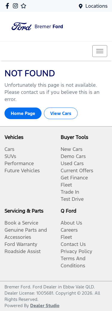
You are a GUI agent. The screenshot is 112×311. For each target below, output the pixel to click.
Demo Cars (73, 156)
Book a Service (21, 223)
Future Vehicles (22, 170)
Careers (69, 230)
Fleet (66, 184)
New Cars (71, 149)
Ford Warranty (20, 244)
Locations (96, 6)
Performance (19, 163)
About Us (71, 223)
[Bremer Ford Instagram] (17, 6)
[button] (99, 51)
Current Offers (77, 170)
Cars (9, 149)
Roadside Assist (22, 251)
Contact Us (73, 244)
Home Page (23, 113)
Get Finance (74, 177)
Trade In (70, 192)
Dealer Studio (44, 305)
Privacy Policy (76, 251)
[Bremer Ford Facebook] (8, 6)
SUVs (10, 156)
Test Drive (72, 199)
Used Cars (72, 163)
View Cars (60, 113)
